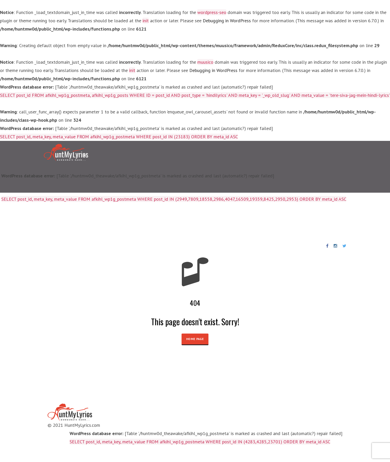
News (187, 222)
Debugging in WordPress (227, 21)
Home (14, 222)
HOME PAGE (195, 339)
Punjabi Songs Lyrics (153, 222)
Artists (77, 222)
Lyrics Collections (44, 222)
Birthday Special (108, 222)
